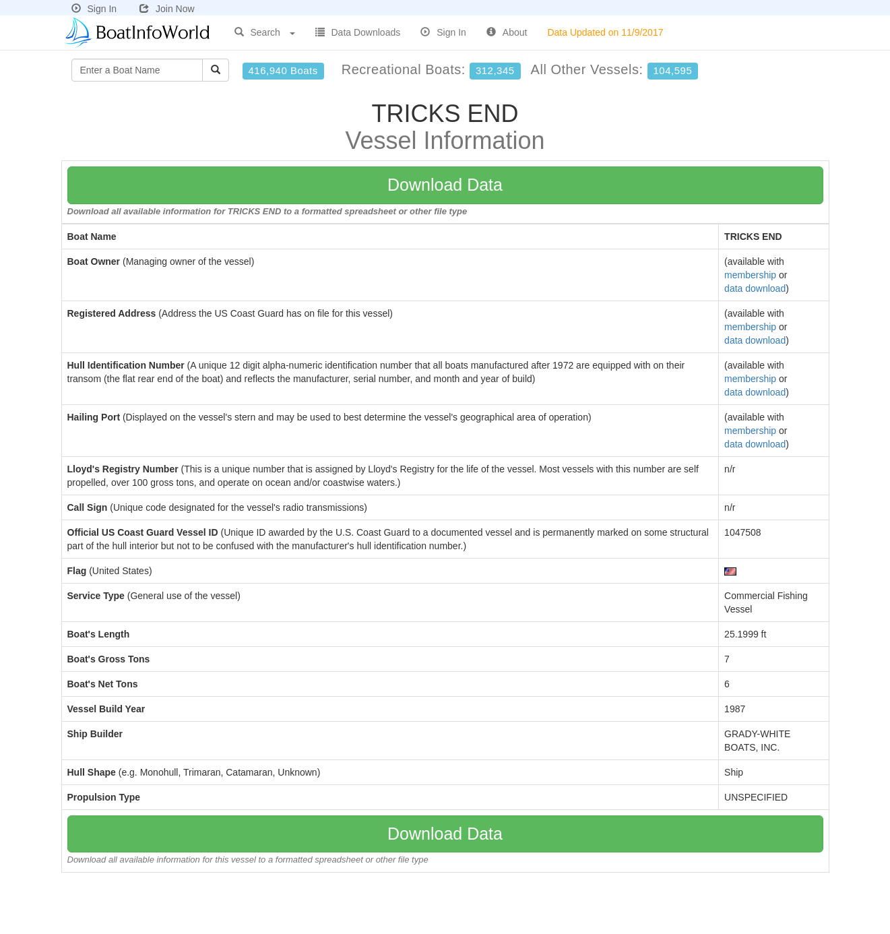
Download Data (445, 184)
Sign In (94, 8)
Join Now (167, 8)
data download (755, 288)
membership (750, 275)
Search (264, 32)
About (507, 32)
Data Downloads (358, 32)
